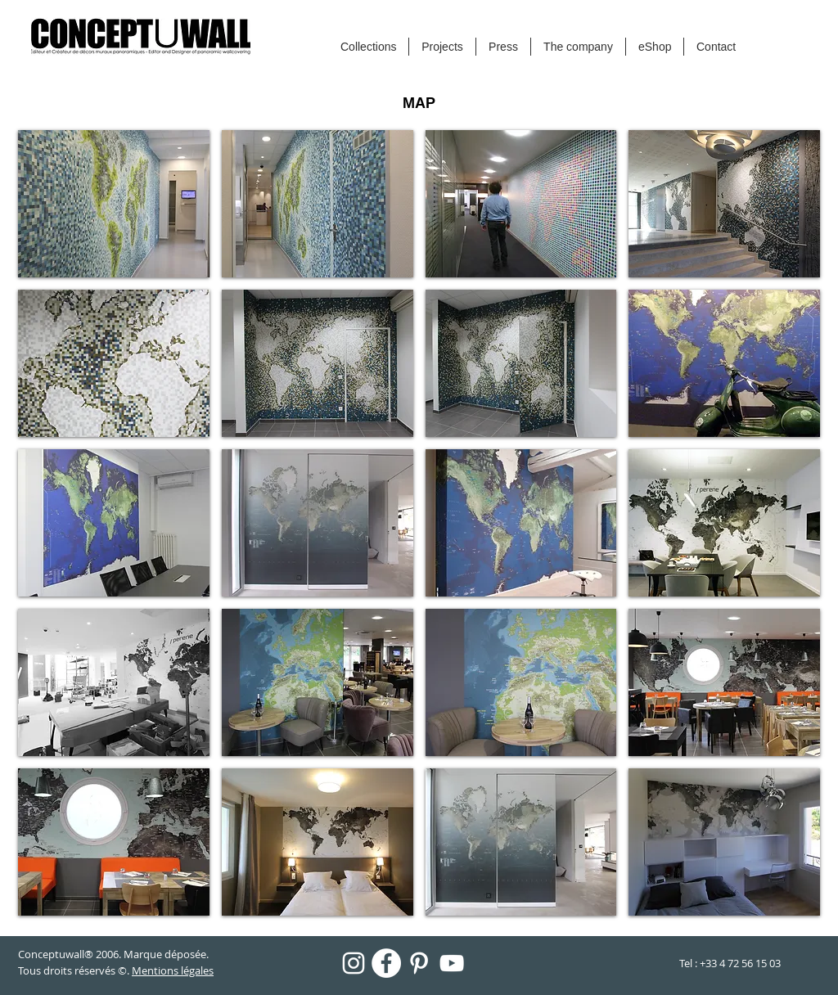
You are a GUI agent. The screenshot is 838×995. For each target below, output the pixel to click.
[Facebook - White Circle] (386, 963)
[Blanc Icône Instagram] (353, 963)
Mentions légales (173, 970)
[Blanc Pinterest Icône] (419, 963)
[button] (114, 203)
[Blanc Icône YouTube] (451, 963)
